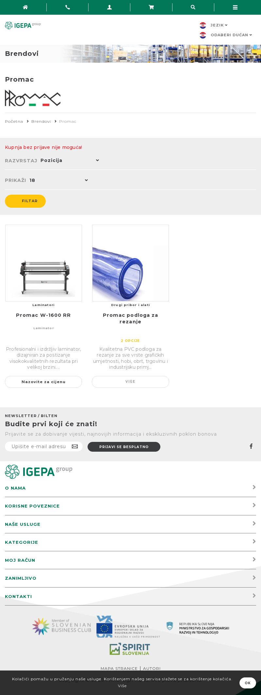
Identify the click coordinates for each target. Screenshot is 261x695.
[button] (68, 161)
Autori (152, 668)
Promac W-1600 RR (43, 315)
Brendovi (41, 121)
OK (248, 683)
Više (130, 382)
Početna (14, 121)
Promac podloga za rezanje (130, 318)
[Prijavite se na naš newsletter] (44, 446)
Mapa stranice (119, 668)
